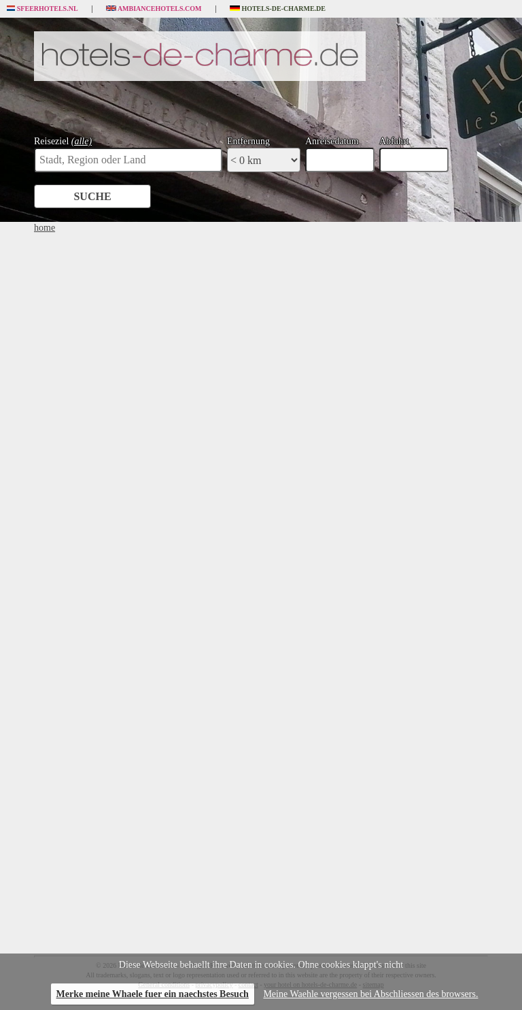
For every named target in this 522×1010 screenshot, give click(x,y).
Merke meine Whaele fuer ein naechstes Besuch (152, 994)
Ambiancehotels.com (154, 8)
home (44, 228)
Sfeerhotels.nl (42, 8)
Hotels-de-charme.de (278, 8)
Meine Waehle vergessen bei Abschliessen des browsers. (370, 994)
